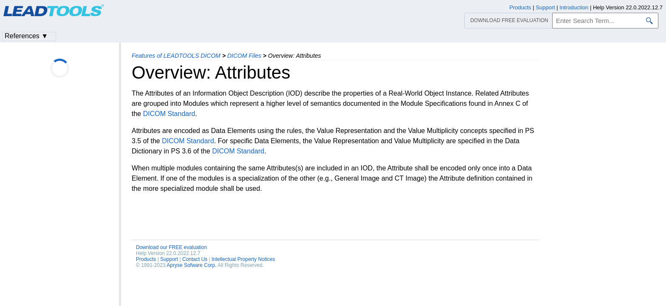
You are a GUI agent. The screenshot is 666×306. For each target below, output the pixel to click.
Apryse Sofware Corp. (191, 265)
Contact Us (194, 259)
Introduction (573, 7)
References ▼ (26, 36)
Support (169, 259)
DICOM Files (244, 55)
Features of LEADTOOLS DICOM (176, 55)
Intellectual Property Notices (243, 259)
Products (146, 259)
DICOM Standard (169, 113)
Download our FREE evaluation (171, 247)
